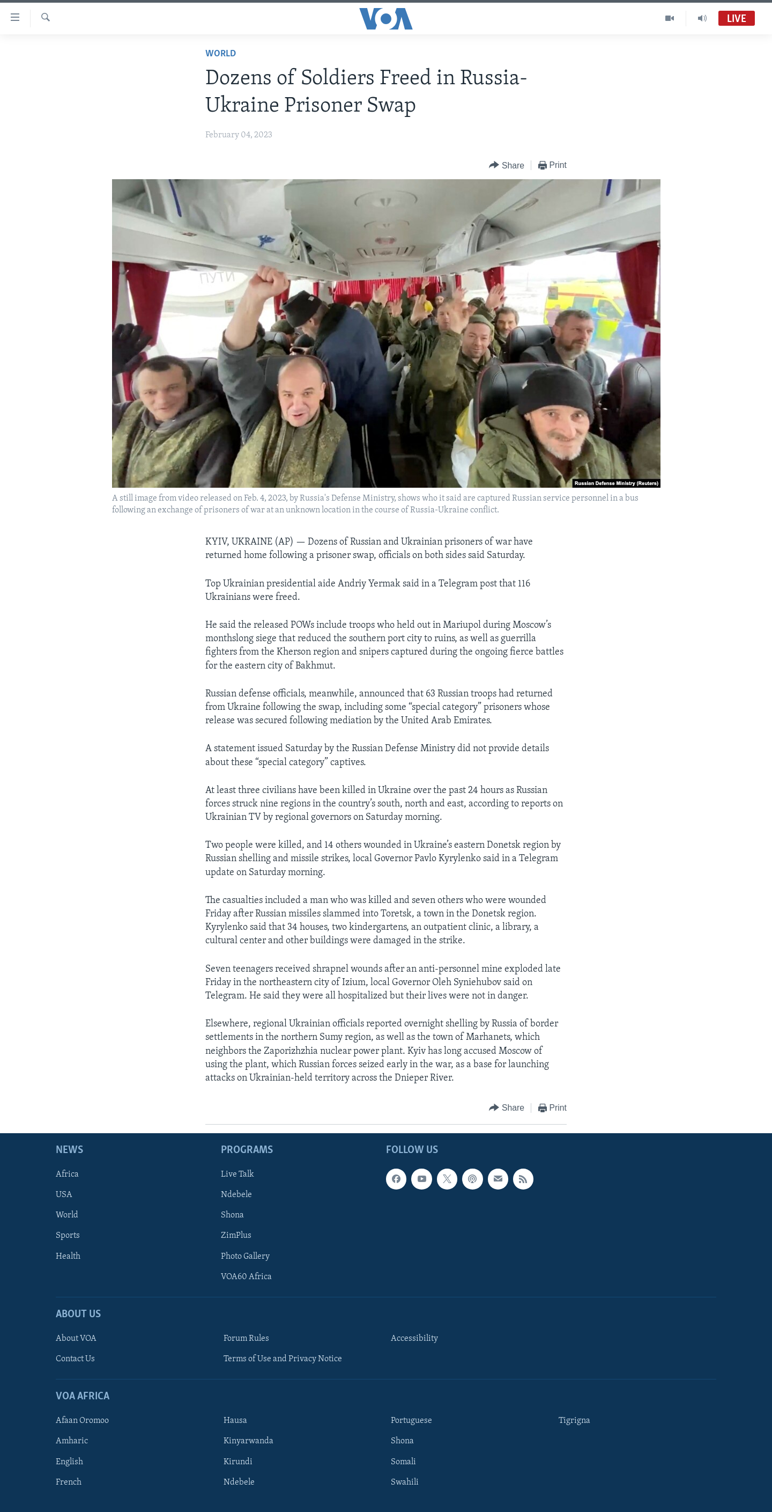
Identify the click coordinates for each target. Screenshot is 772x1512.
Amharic (72, 1441)
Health (68, 1256)
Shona (232, 1216)
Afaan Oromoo (82, 1421)
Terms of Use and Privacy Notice (283, 1359)
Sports (68, 1236)
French (68, 1482)
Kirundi (238, 1462)
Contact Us (75, 1359)
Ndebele (236, 1195)
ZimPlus (236, 1236)
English (69, 1462)
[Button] (506, 165)
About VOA (76, 1338)
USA (64, 1195)
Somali (403, 1462)
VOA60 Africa (246, 1277)
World (220, 54)
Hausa (235, 1421)
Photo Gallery (245, 1256)
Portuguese (411, 1421)
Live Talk (237, 1175)
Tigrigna (574, 1421)
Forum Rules (246, 1338)
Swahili (405, 1482)
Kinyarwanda (248, 1441)
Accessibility (414, 1338)
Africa (67, 1175)
